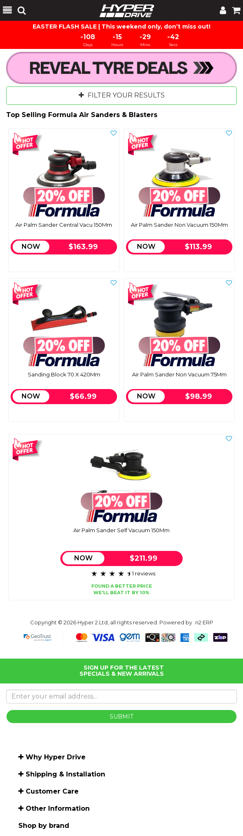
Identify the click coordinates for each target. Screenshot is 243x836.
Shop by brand (43, 825)
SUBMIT (121, 716)
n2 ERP (204, 622)
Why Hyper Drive (56, 757)
